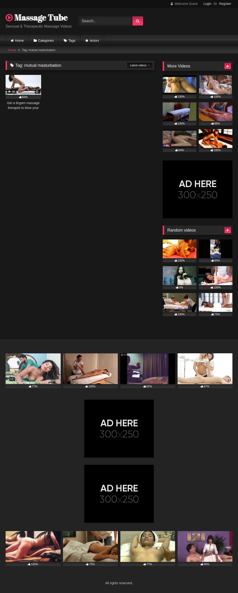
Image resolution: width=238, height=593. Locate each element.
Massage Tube (37, 17)
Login (207, 4)
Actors (94, 40)
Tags (72, 40)
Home (19, 40)
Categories (46, 40)
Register (225, 4)
